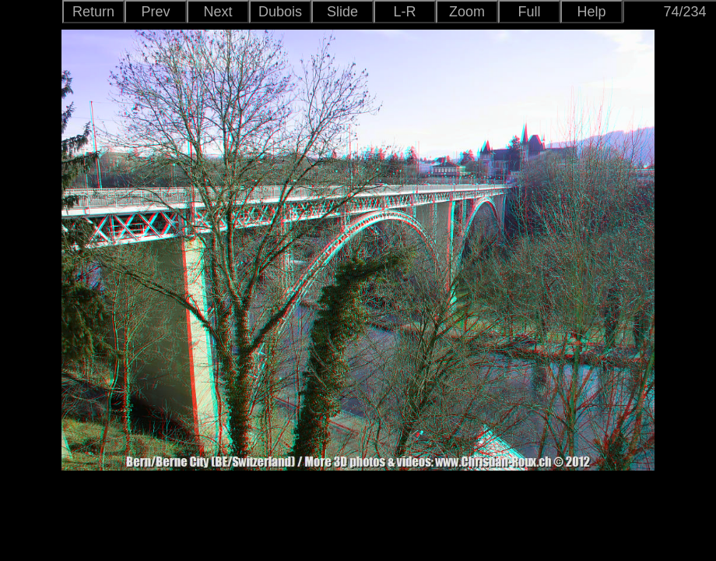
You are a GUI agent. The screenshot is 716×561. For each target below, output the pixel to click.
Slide (342, 11)
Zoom (467, 11)
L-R (404, 11)
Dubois (280, 11)
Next (217, 11)
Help (591, 11)
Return (93, 11)
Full (529, 11)
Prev (155, 11)
